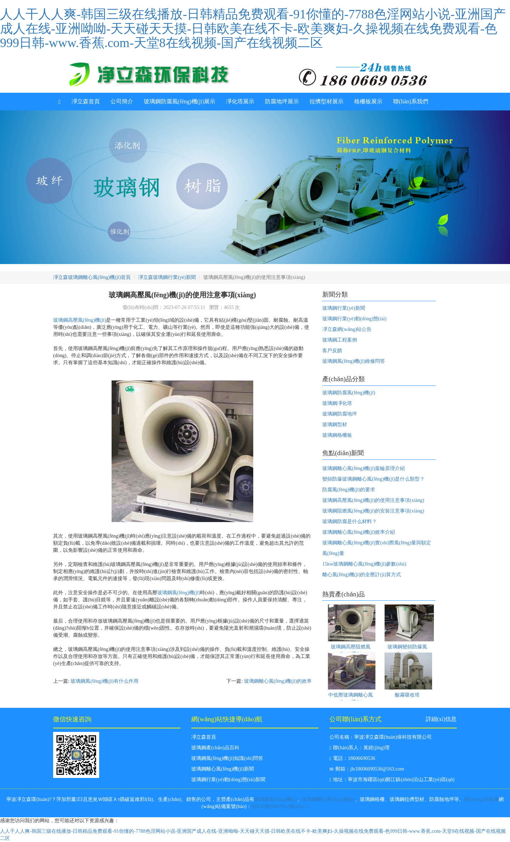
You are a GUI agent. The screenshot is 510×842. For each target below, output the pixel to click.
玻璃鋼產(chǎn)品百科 (215, 747)
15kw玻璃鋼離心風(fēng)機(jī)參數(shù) (364, 564)
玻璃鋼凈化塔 (337, 403)
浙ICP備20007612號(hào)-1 (279, 806)
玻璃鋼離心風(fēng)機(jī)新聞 (222, 769)
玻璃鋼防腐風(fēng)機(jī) (348, 392)
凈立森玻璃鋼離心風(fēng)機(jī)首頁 (92, 277)
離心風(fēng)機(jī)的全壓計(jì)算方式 (361, 574)
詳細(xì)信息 (441, 719)
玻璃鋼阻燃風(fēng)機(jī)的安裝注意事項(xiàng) (373, 511)
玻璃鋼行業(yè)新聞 (343, 308)
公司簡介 (121, 101)
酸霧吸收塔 (407, 695)
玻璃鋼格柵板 (337, 435)
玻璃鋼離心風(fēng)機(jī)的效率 (278, 681)
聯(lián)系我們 (410, 101)
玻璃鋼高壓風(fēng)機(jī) (79, 320)
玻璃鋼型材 (334, 424)
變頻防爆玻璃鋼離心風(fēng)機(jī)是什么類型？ (373, 479)
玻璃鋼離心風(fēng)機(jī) (328, 799)
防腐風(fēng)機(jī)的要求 (348, 489)
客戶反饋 (332, 350)
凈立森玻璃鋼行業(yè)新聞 (167, 277)
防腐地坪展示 (282, 101)
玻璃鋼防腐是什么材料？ (349, 521)
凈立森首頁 (86, 101)
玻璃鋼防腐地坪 (339, 414)
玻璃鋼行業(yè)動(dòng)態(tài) (354, 318)
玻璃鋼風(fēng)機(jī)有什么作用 (104, 681)
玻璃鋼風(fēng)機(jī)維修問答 (353, 361)
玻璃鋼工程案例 (339, 340)
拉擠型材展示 (327, 101)
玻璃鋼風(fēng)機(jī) (178, 592)
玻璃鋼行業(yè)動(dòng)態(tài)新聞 (228, 779)
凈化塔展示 (240, 101)
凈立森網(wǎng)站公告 (347, 329)
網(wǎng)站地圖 (481, 799)
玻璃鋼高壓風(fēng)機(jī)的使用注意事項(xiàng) (373, 500)
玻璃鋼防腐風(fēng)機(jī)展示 (180, 101)
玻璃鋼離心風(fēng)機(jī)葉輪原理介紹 (363, 468)
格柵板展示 (368, 101)
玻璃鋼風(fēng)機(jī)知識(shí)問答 (227, 758)
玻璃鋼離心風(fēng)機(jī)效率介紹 (358, 532)
